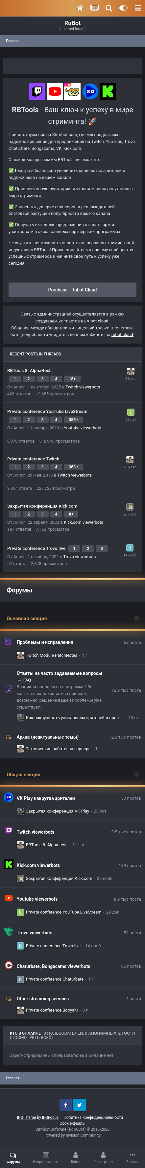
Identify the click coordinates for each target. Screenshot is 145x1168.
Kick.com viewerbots (83, 522)
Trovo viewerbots (79, 556)
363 (73, 467)
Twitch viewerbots (82, 386)
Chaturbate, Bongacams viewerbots (53, 966)
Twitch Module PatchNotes (51, 655)
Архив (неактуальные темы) (48, 737)
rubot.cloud (98, 320)
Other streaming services (43, 998)
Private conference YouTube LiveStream (47, 411)
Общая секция (23, 775)
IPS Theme (26, 1117)
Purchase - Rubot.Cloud (72, 289)
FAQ (27, 680)
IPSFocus (50, 1117)
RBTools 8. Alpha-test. (29, 370)
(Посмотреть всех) (31, 1037)
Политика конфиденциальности (93, 1117)
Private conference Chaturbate (55, 979)
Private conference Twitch (33, 458)
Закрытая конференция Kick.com (42, 506)
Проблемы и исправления (45, 642)
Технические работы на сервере (58, 748)
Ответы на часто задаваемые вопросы (59, 673)
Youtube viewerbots (82, 427)
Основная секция (27, 618)
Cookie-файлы (72, 1123)
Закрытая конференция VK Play (57, 811)
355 (73, 419)
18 (72, 379)
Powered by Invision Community (72, 1135)
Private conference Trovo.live (36, 548)
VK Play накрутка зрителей (46, 798)
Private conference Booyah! (52, 1010)
